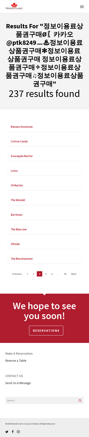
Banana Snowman (22, 127)
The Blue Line (19, 229)
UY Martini (17, 185)
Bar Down (16, 215)
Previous (17, 274)
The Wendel (18, 200)
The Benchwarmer (22, 259)
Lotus (14, 171)
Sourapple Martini (21, 156)
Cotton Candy (19, 141)
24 (65, 274)
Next (73, 274)
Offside (15, 244)
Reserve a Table (15, 361)
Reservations (46, 331)
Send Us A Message (18, 383)
